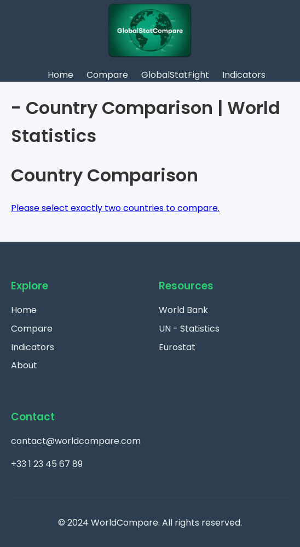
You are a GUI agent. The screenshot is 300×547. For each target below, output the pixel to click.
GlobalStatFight (175, 75)
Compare (107, 75)
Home (60, 75)
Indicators (244, 75)
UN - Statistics (189, 328)
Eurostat (177, 347)
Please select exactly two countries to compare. (115, 208)
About (24, 365)
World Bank (183, 310)
